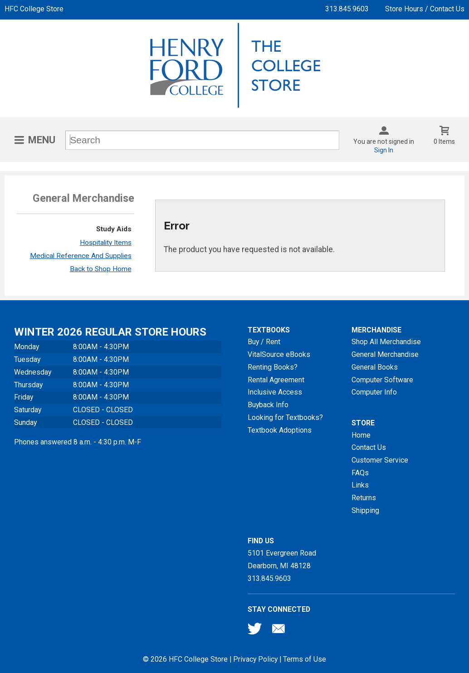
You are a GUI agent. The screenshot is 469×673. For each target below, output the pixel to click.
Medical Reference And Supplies (81, 256)
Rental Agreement (276, 380)
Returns (364, 497)
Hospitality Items (106, 243)
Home (361, 435)
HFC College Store (34, 9)
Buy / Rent (264, 341)
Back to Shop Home (101, 269)
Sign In (383, 150)
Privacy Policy (255, 659)
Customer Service (380, 460)
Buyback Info (268, 404)
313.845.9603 (347, 9)
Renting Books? (273, 367)
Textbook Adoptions (280, 430)
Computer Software (382, 380)
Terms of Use (304, 659)
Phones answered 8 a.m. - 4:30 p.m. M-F (77, 442)
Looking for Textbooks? (285, 417)
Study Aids (114, 229)
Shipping (365, 510)
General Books (375, 367)
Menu (41, 140)
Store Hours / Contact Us (424, 9)
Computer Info (374, 392)
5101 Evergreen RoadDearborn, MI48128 (282, 559)
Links (360, 485)
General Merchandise (385, 354)
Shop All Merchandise (386, 341)
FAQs (360, 472)
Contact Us (369, 447)
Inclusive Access (275, 392)
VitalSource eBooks (279, 354)
